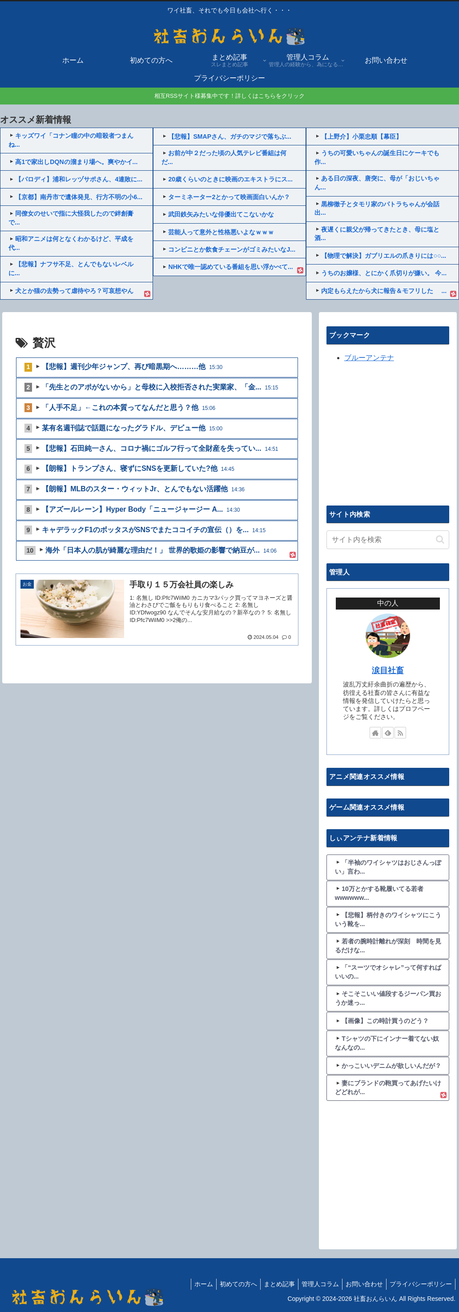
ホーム (189, 1284)
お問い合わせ (360, 1284)
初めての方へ (226, 1284)
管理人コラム (313, 1284)
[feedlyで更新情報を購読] (388, 732)
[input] (388, 539)
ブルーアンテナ (369, 357)
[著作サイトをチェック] (375, 732)
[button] (440, 539)
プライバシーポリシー (419, 1284)
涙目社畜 (388, 670)
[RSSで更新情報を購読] (400, 732)
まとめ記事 (270, 1284)
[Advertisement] (392, 432)
